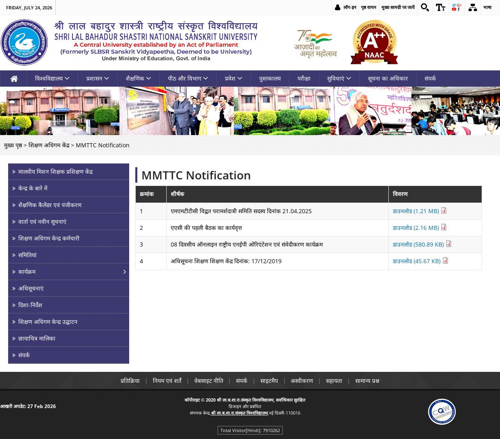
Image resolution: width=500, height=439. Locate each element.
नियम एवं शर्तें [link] (166, 380)
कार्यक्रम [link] (26, 271)
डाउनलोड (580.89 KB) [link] (422, 244)
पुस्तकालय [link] (270, 78)
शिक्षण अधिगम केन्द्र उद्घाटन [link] (47, 321)
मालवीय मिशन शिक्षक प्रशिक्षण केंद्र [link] (55, 171)
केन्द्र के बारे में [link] (32, 188)
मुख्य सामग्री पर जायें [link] (397, 7)
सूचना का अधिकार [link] (388, 78)
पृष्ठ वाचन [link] (368, 7)
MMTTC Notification (196, 175)
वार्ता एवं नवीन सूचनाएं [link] (42, 221)
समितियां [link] (27, 255)
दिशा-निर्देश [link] (30, 305)
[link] (425, 7)
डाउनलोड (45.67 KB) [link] (421, 261)
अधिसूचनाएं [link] (31, 288)
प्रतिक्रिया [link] (129, 380)
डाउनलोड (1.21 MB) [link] (420, 211)
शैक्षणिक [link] (138, 78)
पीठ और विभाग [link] (188, 78)
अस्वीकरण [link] (302, 380)
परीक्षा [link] (304, 78)
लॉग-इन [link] (350, 7)
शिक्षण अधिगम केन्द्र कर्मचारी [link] (48, 238)
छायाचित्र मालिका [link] (36, 338)
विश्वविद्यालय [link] (52, 78)
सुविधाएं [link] (339, 78)
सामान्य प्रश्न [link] (368, 380)
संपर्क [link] (430, 78)
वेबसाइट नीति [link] (208, 380)
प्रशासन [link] (97, 78)
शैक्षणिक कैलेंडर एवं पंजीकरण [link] (49, 205)
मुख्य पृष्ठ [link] (13, 145)
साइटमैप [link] (269, 380)
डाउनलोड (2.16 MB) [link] (420, 228)
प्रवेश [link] (233, 78)
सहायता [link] (334, 380)
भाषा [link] (487, 7)
